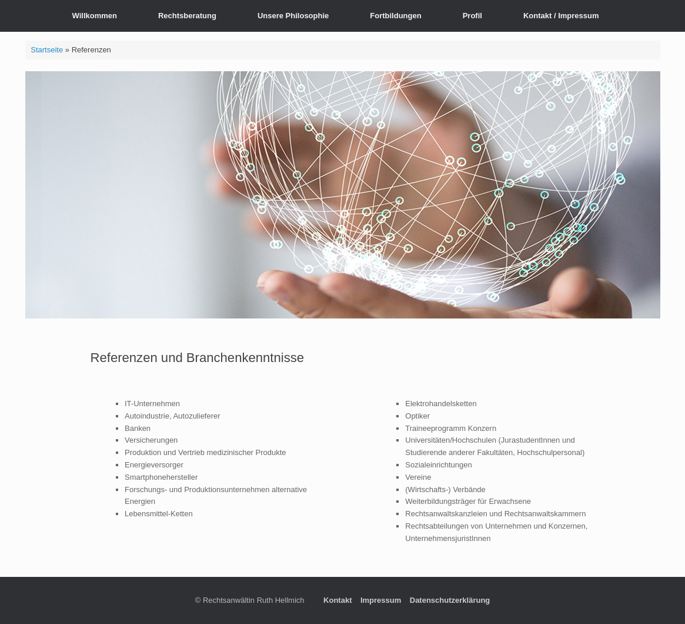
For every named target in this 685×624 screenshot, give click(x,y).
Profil (472, 15)
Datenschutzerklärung (450, 600)
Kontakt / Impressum (561, 15)
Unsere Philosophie (293, 15)
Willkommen (94, 15)
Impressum (380, 600)
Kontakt (337, 600)
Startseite (47, 49)
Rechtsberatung (187, 15)
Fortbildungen (395, 15)
